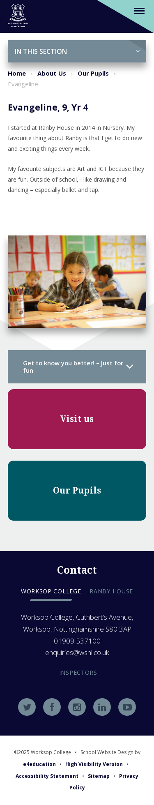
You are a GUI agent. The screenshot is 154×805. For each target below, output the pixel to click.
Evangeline (23, 84)
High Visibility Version (94, 764)
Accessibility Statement (47, 776)
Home (17, 73)
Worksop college (51, 591)
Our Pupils (93, 73)
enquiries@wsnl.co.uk (77, 652)
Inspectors (78, 672)
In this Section (77, 51)
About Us (51, 73)
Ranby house (111, 591)
